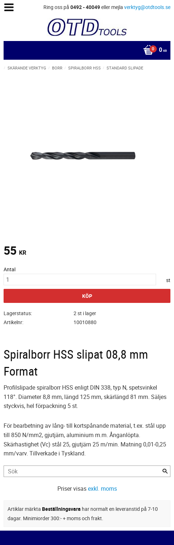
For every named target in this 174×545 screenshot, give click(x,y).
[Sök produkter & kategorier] (87, 471)
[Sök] (165, 471)
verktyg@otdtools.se (147, 7)
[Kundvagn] (85, 50)
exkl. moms (102, 488)
